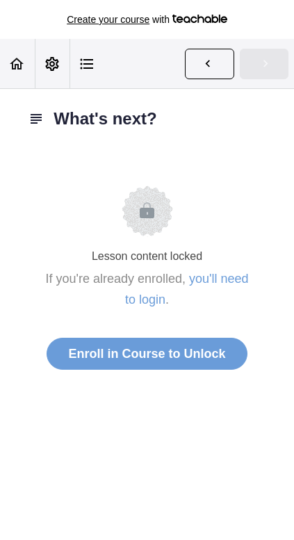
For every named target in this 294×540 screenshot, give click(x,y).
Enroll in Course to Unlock (146, 354)
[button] (17, 63)
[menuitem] (52, 63)
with (147, 19)
